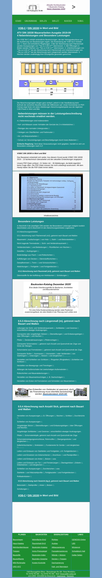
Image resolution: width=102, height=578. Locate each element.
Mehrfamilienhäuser (21, 547)
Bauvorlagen (18, 540)
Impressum (61, 576)
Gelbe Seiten (77, 555)
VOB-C (22, 28)
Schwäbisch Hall (78, 551)
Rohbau (55, 540)
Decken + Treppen (59, 559)
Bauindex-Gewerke (39, 559)
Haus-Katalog (18, 543)
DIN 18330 (33, 28)
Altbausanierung (58, 547)
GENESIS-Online (79, 540)
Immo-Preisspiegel (39, 551)
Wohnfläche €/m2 (39, 540)
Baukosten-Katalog (39, 547)
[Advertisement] (51, 516)
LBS (73, 543)
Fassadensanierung (59, 551)
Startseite (70, 576)
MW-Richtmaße (19, 563)
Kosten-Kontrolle (38, 563)
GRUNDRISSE (31, 21)
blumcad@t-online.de (68, 574)
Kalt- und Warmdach (60, 567)
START (18, 21)
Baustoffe (16, 555)
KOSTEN (68, 21)
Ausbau (55, 543)
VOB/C (80, 21)
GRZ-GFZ (17, 567)
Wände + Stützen (59, 555)
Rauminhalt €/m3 (39, 543)
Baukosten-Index (39, 555)
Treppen (16, 551)
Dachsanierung (58, 563)
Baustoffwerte (18, 559)
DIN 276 (43, 21)
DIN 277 (55, 21)
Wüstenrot (76, 547)
